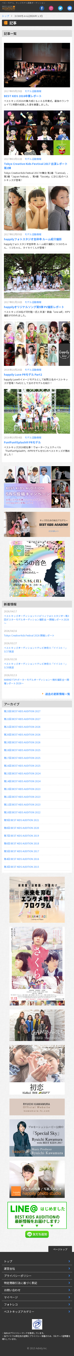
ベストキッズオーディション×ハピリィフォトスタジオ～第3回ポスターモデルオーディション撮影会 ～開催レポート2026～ (36, 619)
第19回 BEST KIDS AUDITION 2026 (22, 742)
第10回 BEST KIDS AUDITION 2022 (22, 812)
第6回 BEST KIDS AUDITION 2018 (21, 843)
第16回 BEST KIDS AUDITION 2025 (22, 765)
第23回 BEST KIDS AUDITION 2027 (22, 711)
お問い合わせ (12, 1290)
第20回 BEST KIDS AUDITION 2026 (22, 734)
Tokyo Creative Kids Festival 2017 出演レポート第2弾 (35, 166)
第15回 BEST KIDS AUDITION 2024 (22, 773)
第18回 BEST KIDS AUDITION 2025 (22, 750)
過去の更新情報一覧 (57, 694)
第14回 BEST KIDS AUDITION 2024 (22, 781)
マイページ (11, 1297)
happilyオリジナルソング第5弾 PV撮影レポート (34, 307)
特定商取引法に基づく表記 (20, 1283)
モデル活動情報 (33, 91)
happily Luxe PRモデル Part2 (23, 374)
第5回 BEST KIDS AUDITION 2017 (21, 851)
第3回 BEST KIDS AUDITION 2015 (21, 866)
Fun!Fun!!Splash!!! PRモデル (22, 442)
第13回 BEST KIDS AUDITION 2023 (22, 789)
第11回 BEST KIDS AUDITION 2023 (22, 804)
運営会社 (9, 1268)
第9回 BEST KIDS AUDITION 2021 (21, 820)
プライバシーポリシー (18, 1276)
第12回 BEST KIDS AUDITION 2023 (22, 796)
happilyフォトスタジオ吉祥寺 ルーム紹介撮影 (33, 239)
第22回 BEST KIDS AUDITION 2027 (22, 719)
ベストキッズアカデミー (19, 1312)
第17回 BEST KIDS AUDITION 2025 (22, 757)
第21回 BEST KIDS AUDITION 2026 (22, 726)
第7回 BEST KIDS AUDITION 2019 (21, 835)
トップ (5, 16)
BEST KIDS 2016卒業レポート (23, 96)
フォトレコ (11, 1304)
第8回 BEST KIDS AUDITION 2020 (21, 827)
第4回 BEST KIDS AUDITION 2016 (21, 859)
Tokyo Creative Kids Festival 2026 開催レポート (29, 635)
